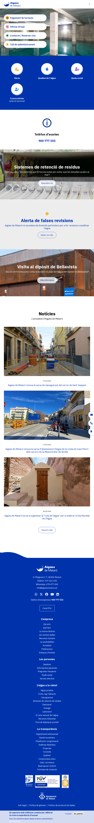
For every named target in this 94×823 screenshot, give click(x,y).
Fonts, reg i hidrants (47, 694)
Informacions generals (47, 668)
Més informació (47, 280)
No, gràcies (78, 814)
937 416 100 (51, 581)
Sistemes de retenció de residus (47, 701)
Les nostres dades (47, 635)
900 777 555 (47, 141)
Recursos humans (47, 638)
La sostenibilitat (47, 642)
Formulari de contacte (47, 769)
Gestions (47, 664)
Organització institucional (47, 734)
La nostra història (47, 631)
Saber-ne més (47, 235)
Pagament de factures (19, 18)
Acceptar (68, 814)
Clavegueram (47, 697)
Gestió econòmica (47, 737)
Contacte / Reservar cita (21, 35)
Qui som (47, 624)
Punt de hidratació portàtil (47, 722)
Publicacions (47, 649)
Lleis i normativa (47, 762)
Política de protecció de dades (61, 805)
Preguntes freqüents (47, 671)
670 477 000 (52, 584)
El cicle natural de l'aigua (47, 715)
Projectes (47, 748)
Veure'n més (47, 530)
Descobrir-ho (47, 183)
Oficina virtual (15, 26)
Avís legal (22, 805)
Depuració (47, 704)
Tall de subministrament (20, 44)
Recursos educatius (47, 718)
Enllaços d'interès (47, 652)
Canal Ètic (47, 608)
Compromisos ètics (47, 759)
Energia (47, 708)
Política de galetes (37, 805)
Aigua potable (47, 690)
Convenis (47, 752)
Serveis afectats (47, 678)
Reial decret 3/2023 (47, 766)
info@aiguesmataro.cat (47, 588)
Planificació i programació (47, 741)
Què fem (47, 628)
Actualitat (47, 645)
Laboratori (47, 711)
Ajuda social (47, 675)
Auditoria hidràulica (47, 745)
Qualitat (47, 755)
